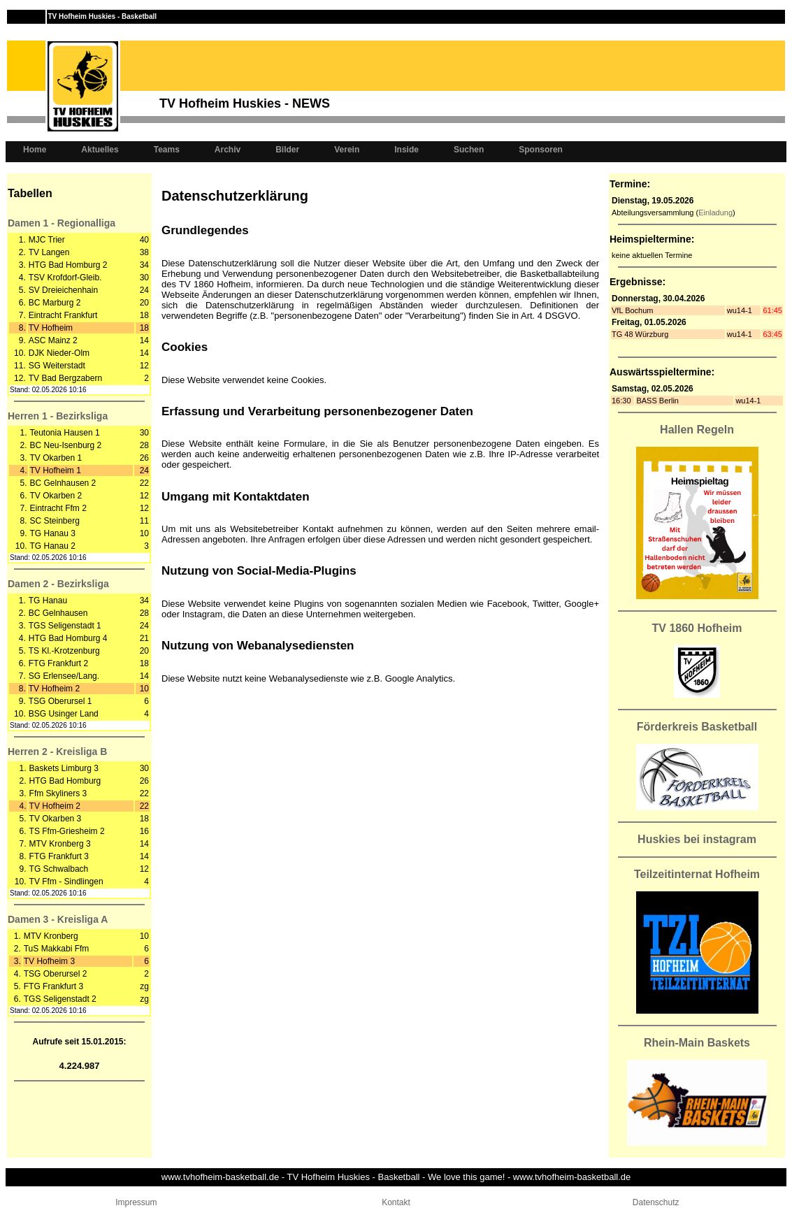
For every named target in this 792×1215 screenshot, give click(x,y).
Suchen (469, 149)
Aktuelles (99, 149)
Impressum (136, 1202)
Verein (346, 149)
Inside (406, 149)
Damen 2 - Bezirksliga (58, 583)
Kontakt (396, 1202)
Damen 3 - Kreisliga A (58, 919)
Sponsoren (541, 149)
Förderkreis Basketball (697, 727)
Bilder (287, 149)
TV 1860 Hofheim (697, 628)
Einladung (715, 212)
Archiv (227, 149)
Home (34, 149)
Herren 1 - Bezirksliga (58, 416)
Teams (167, 149)
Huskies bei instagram (697, 839)
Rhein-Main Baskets (697, 1043)
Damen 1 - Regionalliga (61, 223)
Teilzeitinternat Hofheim (697, 874)
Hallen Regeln (697, 430)
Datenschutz (656, 1202)
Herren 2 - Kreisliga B (57, 751)
